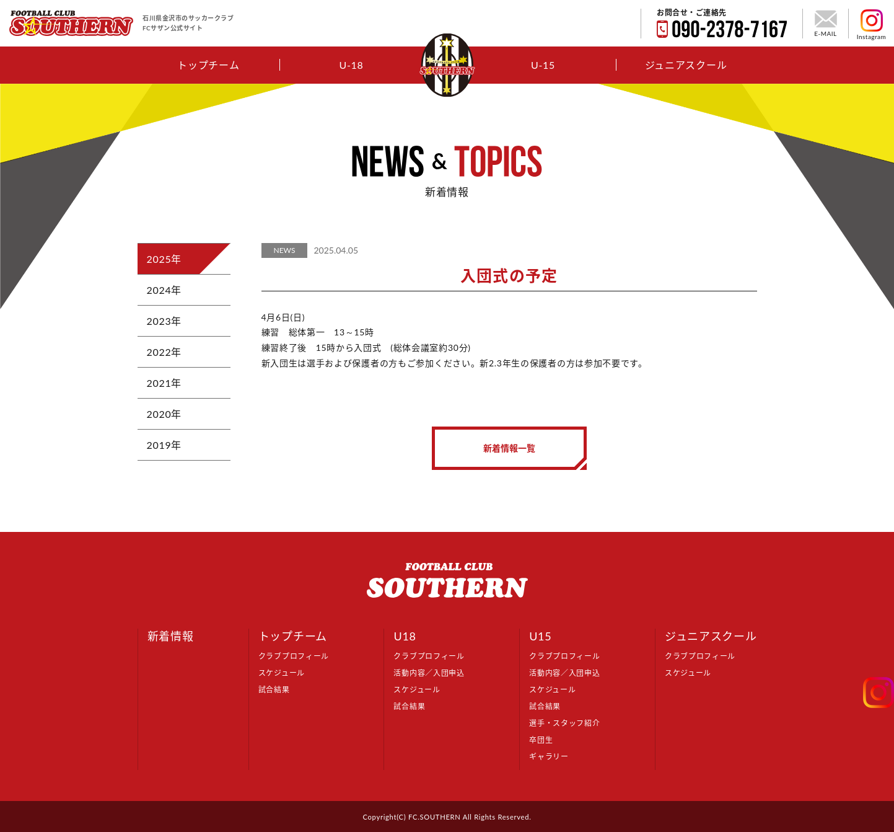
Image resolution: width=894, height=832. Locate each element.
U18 (404, 636)
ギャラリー (549, 756)
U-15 (543, 65)
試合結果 (274, 689)
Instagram (872, 24)
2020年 (164, 414)
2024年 (164, 290)
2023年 (164, 321)
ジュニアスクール (686, 65)
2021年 (164, 383)
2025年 (164, 259)
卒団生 (541, 740)
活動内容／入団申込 (428, 673)
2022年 (164, 352)
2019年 (164, 445)
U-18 (351, 65)
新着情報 (170, 636)
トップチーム (208, 65)
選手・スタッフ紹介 (564, 723)
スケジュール (281, 673)
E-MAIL (825, 23)
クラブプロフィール (293, 656)
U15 (540, 636)
